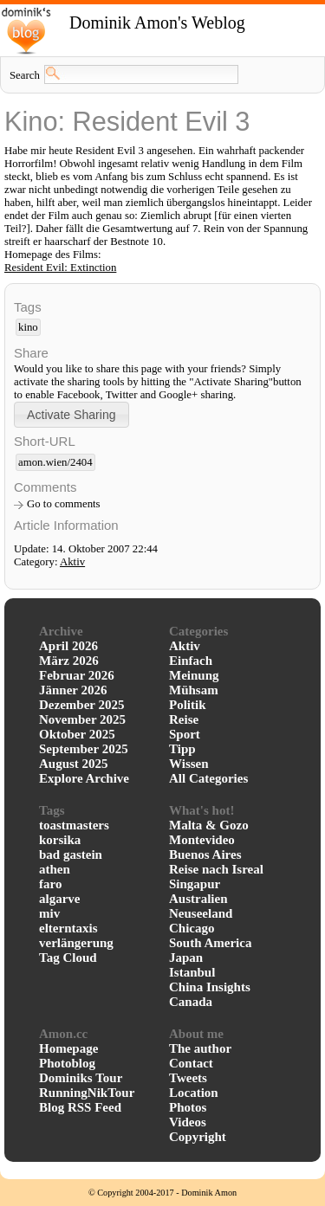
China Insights (209, 987)
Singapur (194, 884)
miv (49, 913)
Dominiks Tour (80, 1078)
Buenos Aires (205, 854)
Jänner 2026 (73, 690)
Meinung (194, 675)
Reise (183, 719)
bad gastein (70, 854)
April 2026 (68, 646)
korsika (60, 840)
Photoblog (67, 1063)
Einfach (190, 660)
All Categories (208, 778)
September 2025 (83, 749)
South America (210, 943)
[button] (71, 414)
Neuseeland (200, 913)
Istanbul (192, 972)
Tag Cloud (68, 957)
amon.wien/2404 (55, 462)
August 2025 (73, 764)
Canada (190, 1002)
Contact (191, 1063)
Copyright (197, 1137)
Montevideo (202, 840)
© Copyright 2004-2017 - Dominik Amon (162, 1192)
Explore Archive (84, 778)
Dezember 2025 (81, 705)
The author (200, 1048)
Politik (187, 705)
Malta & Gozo (209, 825)
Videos (187, 1122)
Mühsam (193, 690)
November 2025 (82, 719)
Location (193, 1093)
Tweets (188, 1078)
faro (50, 884)
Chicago (192, 928)
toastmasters (74, 825)
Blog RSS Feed (80, 1107)
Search (25, 75)
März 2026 (69, 660)
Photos (187, 1107)
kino (28, 327)
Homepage (68, 1048)
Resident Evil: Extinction (60, 267)
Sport (184, 734)
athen (54, 869)
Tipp (182, 749)
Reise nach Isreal (216, 869)
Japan (186, 957)
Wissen (189, 764)
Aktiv (72, 562)
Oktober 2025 (77, 734)
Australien (198, 899)
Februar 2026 (76, 675)
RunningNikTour (86, 1093)
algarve (59, 899)
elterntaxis (68, 928)
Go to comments (64, 504)
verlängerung (76, 943)
